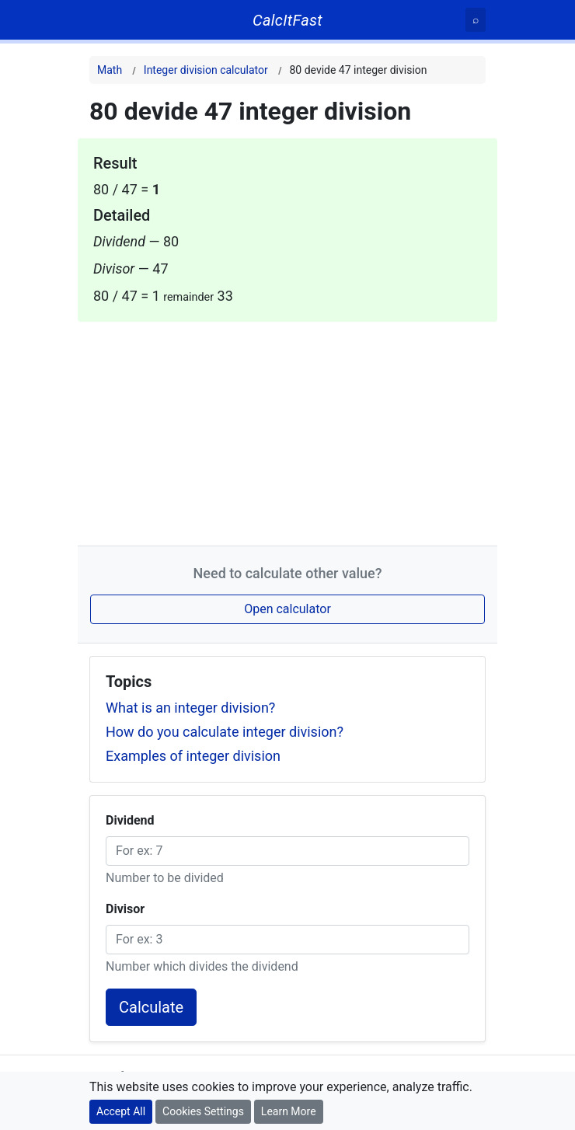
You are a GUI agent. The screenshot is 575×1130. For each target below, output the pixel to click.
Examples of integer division (193, 756)
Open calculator (287, 609)
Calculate (151, 1007)
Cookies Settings (203, 1111)
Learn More (288, 1111)
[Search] (475, 20)
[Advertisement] (287, 430)
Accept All (120, 1111)
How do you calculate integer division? (224, 732)
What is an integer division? (190, 707)
